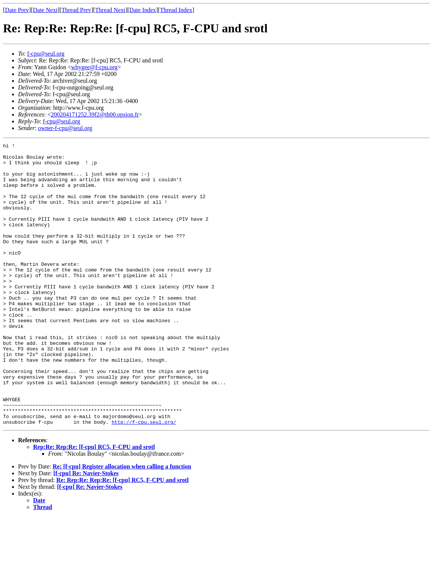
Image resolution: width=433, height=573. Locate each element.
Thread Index (176, 10)
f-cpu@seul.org (45, 53)
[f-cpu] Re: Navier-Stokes (86, 529)
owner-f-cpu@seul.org (65, 128)
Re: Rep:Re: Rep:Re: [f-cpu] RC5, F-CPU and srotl (122, 536)
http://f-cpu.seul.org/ (144, 478)
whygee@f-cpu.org (94, 67)
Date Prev (17, 10)
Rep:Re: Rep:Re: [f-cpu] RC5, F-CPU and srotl (94, 503)
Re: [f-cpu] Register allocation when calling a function (122, 523)
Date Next (45, 10)
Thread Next (110, 10)
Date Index (142, 10)
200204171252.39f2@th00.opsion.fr (95, 114)
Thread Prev (76, 10)
